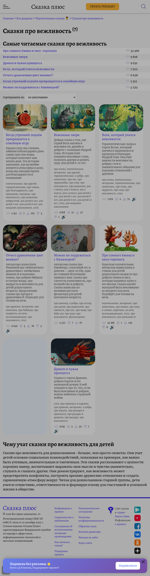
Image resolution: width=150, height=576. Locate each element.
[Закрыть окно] (143, 562)
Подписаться (128, 565)
